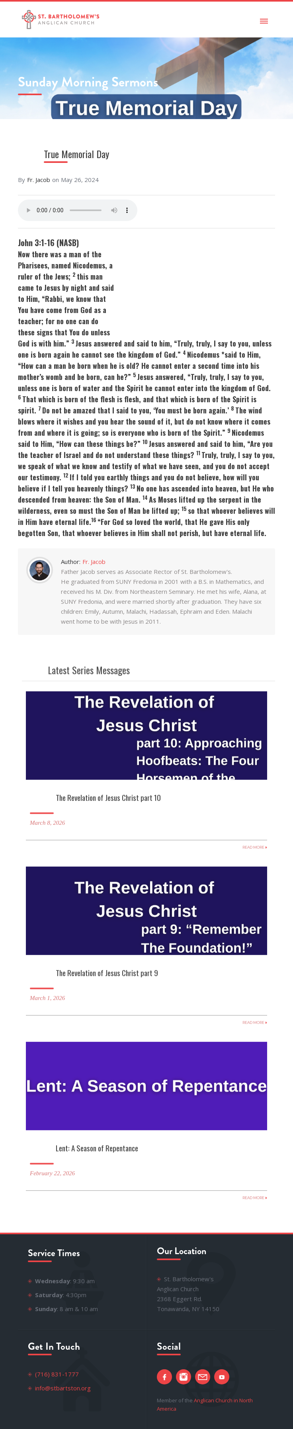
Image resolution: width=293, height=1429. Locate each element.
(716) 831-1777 (57, 1374)
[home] (59, 19)
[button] (264, 19)
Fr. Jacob (38, 180)
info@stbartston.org (63, 1388)
